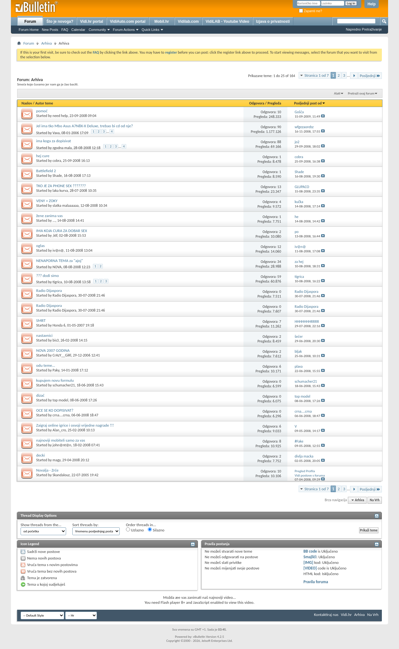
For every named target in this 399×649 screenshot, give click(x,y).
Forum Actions (124, 29)
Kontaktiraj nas (326, 614)
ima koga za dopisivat (53, 140)
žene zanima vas (49, 215)
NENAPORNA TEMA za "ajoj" (59, 260)
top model (60, 400)
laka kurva (60, 190)
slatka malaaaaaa (66, 205)
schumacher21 (64, 385)
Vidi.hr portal (91, 21)
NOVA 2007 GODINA (53, 350)
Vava (56, 133)
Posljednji (370, 75)
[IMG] (309, 562)
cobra (57, 160)
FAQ (64, 29)
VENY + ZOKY (46, 200)
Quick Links (150, 29)
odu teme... (45, 365)
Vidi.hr (346, 614)
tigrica (57, 282)
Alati (337, 93)
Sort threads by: (85, 524)
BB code (310, 551)
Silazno (156, 529)
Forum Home (29, 29)
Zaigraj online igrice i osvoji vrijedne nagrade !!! (75, 425)
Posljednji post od (309, 103)
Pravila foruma (316, 581)
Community (97, 29)
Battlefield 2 (46, 170)
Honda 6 (59, 325)
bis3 (56, 340)
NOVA (57, 267)
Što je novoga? (59, 21)
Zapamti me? (310, 11)
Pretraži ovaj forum (361, 93)
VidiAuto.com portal (128, 21)
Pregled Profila (305, 471)
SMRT (41, 320)
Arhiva (46, 43)
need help (60, 116)
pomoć (41, 111)
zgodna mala (62, 148)
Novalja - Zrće (47, 470)
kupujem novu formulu (55, 380)
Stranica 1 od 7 (317, 75)
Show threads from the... (41, 524)
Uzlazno (135, 529)
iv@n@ (58, 250)
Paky (56, 370)
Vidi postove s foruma (310, 475)
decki (40, 455)
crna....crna (61, 415)
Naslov (27, 103)
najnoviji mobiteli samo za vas (60, 440)
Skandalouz (61, 475)
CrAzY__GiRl (62, 355)
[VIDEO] (310, 568)
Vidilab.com (188, 21)
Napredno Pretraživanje (364, 29)
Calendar (78, 29)
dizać (40, 395)
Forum (30, 21)
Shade (57, 175)
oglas (40, 245)
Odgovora (256, 103)
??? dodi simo (47, 275)
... (54, 220)
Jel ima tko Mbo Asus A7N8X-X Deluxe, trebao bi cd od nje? (84, 126)
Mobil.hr (161, 21)
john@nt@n (62, 445)
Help (372, 4)
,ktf (55, 235)
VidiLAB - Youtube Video (227, 21)
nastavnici (44, 335)
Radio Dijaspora (49, 290)
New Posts (50, 29)
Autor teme (44, 103)
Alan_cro (59, 430)
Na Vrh (374, 500)
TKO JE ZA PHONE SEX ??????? (61, 185)
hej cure (43, 155)
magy (57, 460)
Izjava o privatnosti (273, 21)
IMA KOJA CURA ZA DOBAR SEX (61, 230)
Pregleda (274, 103)
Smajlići (310, 557)
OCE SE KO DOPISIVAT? (54, 410)
